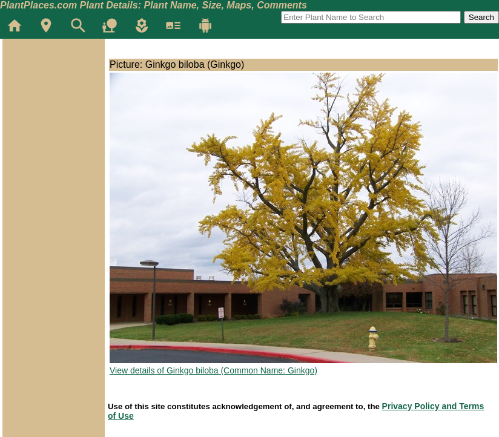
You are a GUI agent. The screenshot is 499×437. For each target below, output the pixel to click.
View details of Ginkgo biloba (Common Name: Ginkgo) (213, 370)
